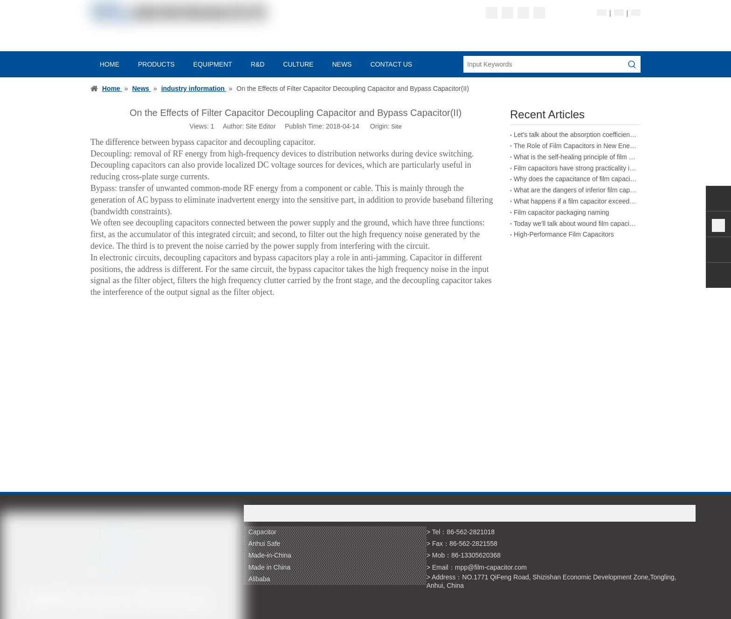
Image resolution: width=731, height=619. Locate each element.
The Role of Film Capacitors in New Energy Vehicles (575, 146)
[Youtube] (539, 13)
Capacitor (262, 532)
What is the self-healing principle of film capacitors (575, 157)
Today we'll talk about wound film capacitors (575, 223)
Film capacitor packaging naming (561, 212)
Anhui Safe (264, 543)
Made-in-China (269, 555)
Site (396, 126)
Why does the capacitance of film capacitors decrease (575, 179)
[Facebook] (491, 13)
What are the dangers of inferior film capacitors (575, 190)
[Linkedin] (507, 13)
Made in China (269, 567)
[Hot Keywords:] (632, 64)
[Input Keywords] (543, 64)
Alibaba (259, 579)
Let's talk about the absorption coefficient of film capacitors (575, 134)
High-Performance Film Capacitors (564, 234)
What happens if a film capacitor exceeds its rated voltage (575, 201)
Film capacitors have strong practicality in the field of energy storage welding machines (575, 168)
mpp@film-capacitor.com (491, 567)
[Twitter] (523, 13)
